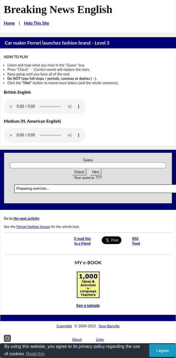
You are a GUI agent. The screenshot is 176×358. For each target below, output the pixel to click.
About (77, 339)
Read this (35, 353)
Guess (88, 160)
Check (79, 172)
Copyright (64, 326)
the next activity (27, 218)
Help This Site (36, 22)
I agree (162, 350)
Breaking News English (58, 9)
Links (100, 339)
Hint (95, 172)
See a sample (88, 305)
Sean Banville (109, 326)
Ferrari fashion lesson (33, 226)
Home (9, 22)
